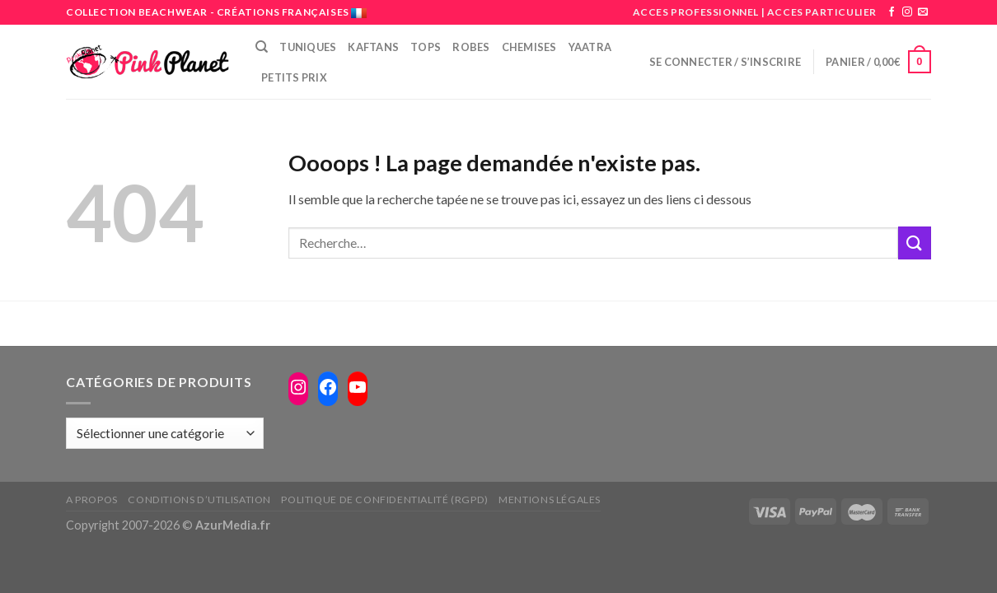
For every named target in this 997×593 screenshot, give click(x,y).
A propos (92, 499)
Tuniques (307, 47)
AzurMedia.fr (232, 525)
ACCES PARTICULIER (822, 12)
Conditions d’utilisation (199, 499)
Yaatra (590, 47)
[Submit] (914, 242)
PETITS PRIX (294, 77)
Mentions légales (549, 499)
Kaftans (373, 47)
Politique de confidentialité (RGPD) (384, 499)
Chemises (529, 47)
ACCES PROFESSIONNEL (696, 12)
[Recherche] (261, 47)
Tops (425, 47)
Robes (470, 47)
